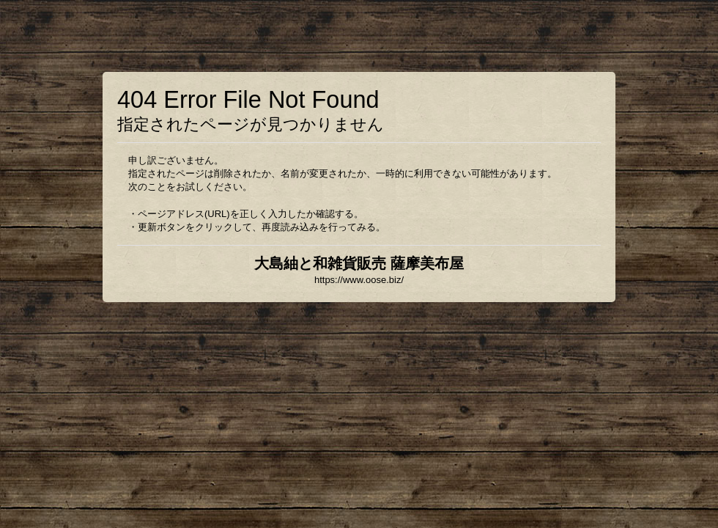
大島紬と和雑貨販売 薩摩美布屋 (359, 263)
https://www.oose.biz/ (359, 279)
